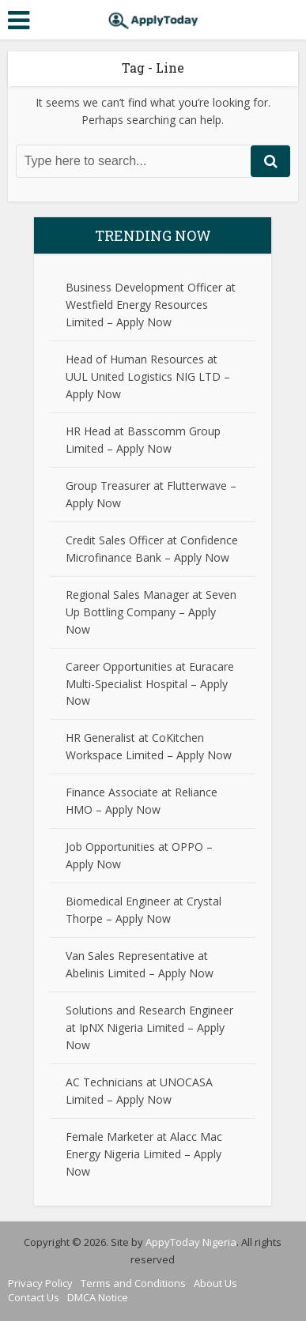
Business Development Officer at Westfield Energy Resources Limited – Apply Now (151, 304)
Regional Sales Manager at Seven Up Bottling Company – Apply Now (151, 612)
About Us (215, 1283)
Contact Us (33, 1297)
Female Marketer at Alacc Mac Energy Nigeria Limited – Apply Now (144, 1154)
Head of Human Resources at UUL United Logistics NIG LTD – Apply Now (148, 376)
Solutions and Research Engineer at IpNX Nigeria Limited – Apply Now (149, 1027)
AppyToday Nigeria (190, 1242)
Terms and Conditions (133, 1283)
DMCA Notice (97, 1297)
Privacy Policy (40, 1283)
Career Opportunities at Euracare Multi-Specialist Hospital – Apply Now (150, 684)
